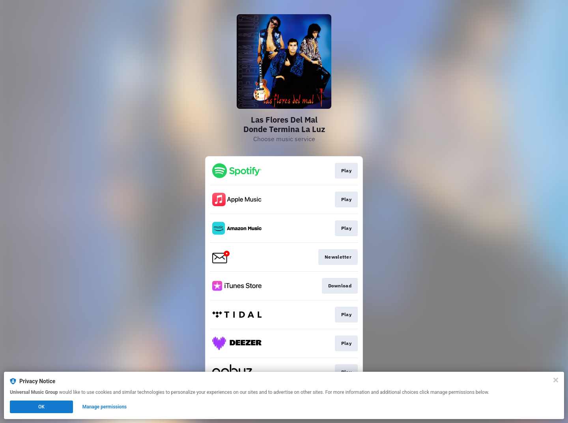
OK (41, 407)
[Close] (555, 380)
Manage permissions (104, 407)
